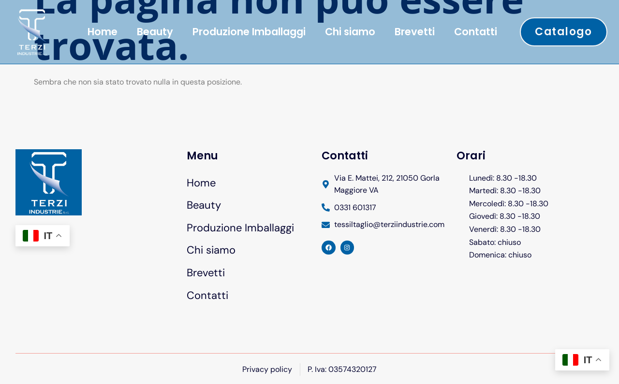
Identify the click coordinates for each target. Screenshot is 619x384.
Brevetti (415, 32)
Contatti (475, 32)
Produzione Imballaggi (249, 32)
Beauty (155, 32)
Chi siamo (350, 32)
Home (103, 32)
